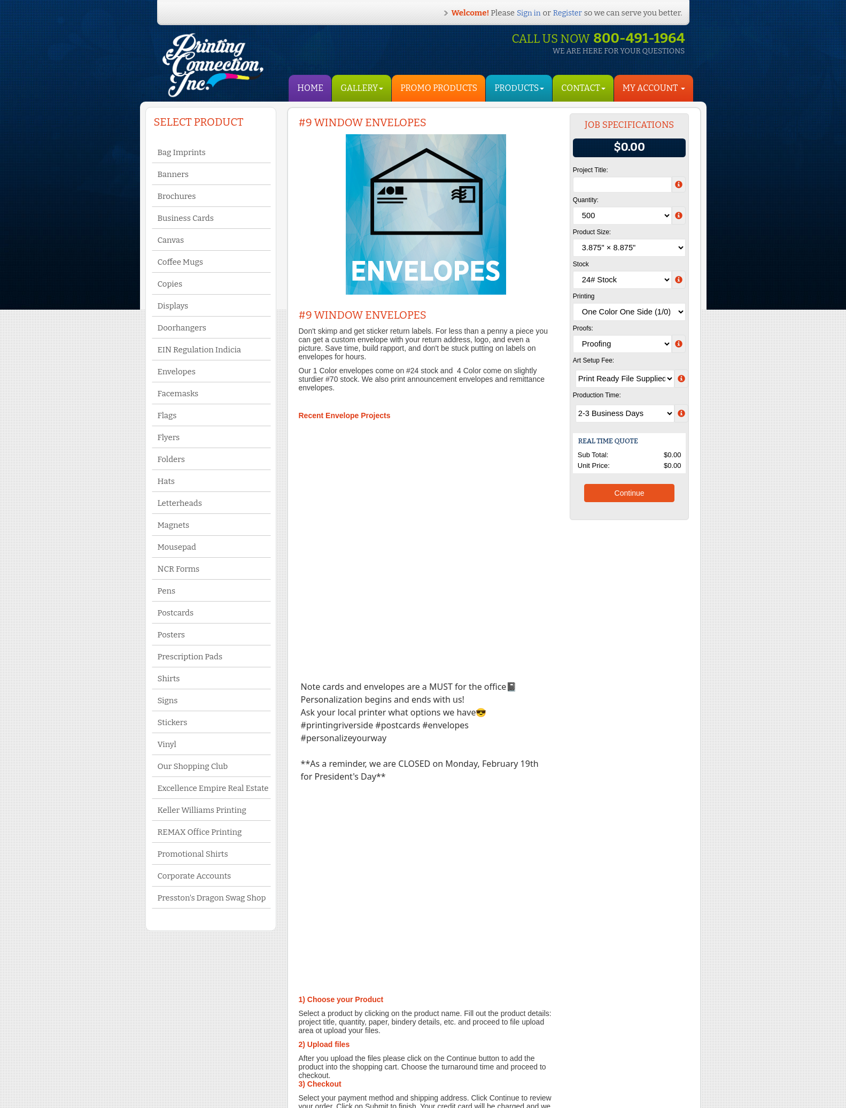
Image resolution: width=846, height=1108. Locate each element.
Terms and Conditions (200, 1043)
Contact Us (185, 1053)
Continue (630, 493)
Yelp (370, 1053)
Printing (584, 296)
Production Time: (597, 395)
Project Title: (590, 170)
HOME (310, 88)
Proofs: (583, 328)
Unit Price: (594, 465)
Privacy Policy (189, 1064)
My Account (276, 1052)
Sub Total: (593, 455)
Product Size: (592, 232)
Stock (581, 264)
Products (519, 88)
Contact (583, 88)
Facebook (378, 1043)
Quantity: (586, 200)
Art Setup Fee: (593, 360)
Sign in (528, 13)
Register (567, 13)
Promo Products (438, 88)
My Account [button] (654, 88)
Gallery (361, 88)
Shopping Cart (280, 1062)
